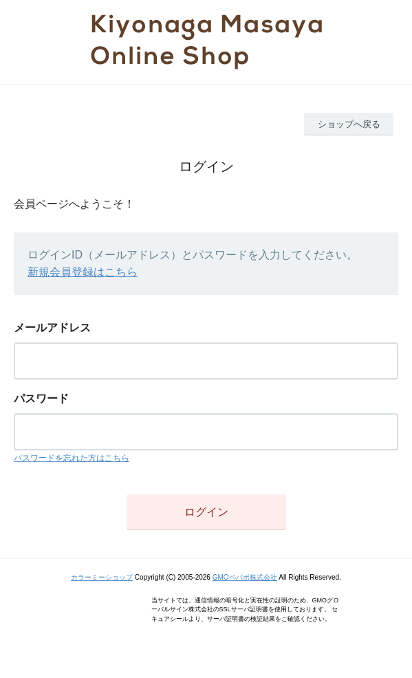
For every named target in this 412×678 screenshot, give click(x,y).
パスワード (41, 398)
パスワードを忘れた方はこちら (71, 458)
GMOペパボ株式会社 (245, 577)
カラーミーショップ (102, 577)
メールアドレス (52, 327)
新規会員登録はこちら (83, 272)
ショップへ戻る (349, 124)
